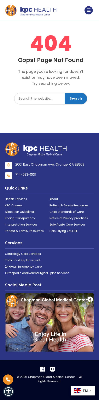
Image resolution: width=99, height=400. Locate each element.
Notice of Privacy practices (69, 218)
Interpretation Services (21, 224)
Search (76, 98)
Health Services (16, 199)
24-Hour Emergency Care (23, 267)
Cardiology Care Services (23, 254)
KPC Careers (14, 205)
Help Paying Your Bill (63, 231)
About (54, 199)
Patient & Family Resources (69, 205)
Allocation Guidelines (20, 212)
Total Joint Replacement (22, 260)
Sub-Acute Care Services (68, 224)
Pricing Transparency (20, 218)
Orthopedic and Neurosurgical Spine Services (37, 273)
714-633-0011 (25, 174)
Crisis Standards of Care (67, 212)
